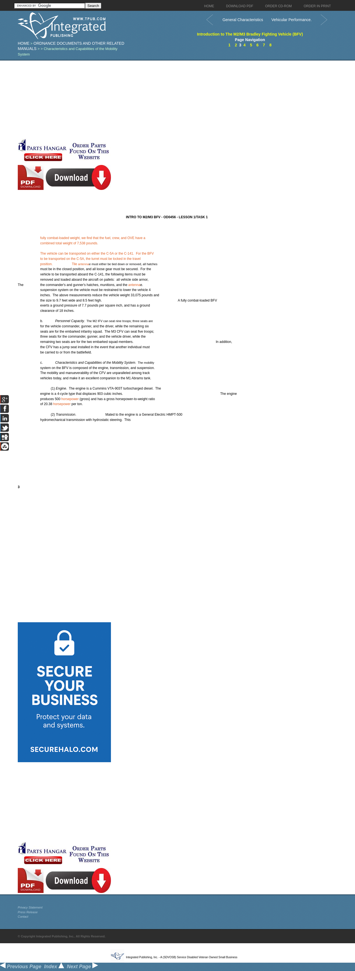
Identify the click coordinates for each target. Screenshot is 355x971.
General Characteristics (242, 19)
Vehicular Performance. (291, 19)
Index (54, 966)
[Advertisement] (135, 99)
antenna (83, 264)
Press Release (28, 912)
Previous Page (20, 966)
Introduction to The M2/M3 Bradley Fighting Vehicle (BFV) (250, 34)
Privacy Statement (30, 907)
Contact (23, 916)
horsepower (70, 399)
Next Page (82, 966)
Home (23, 43)
